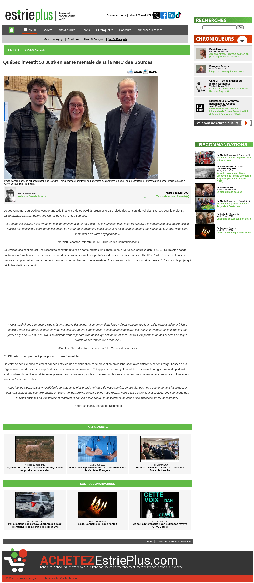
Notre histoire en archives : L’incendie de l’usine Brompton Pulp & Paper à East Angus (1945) (229, 111)
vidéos (152, 567)
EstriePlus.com (24, 578)
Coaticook (73, 39)
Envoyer (152, 71)
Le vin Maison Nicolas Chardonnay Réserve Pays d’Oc (228, 90)
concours (60, 567)
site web (142, 567)
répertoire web (76, 567)
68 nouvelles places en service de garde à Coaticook (233, 205)
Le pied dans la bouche (229, 192)
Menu (30, 29)
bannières (46, 567)
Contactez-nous (116, 15)
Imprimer (138, 71)
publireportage (96, 567)
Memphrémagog (53, 39)
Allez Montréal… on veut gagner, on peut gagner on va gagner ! (229, 55)
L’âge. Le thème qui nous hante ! (227, 71)
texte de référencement (120, 567)
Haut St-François (93, 39)
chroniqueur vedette (170, 567)
